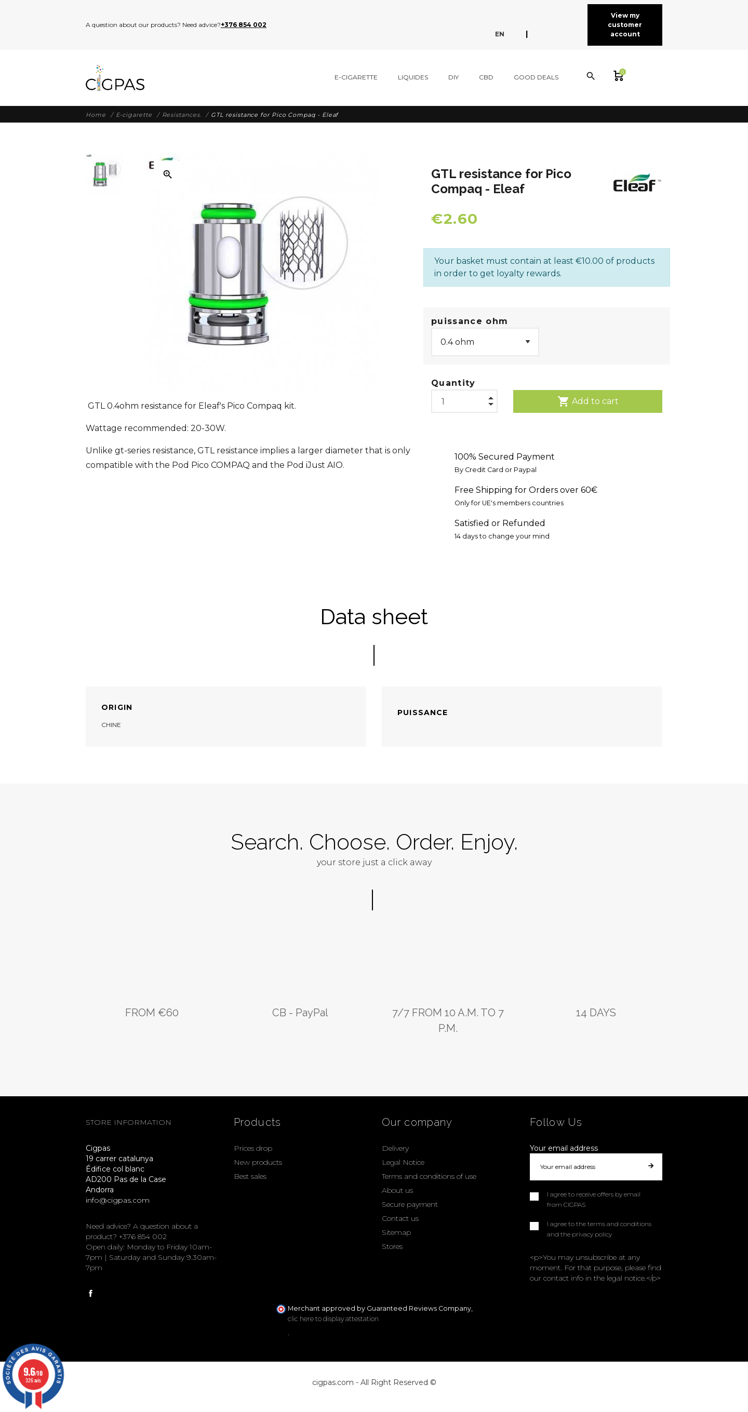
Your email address (564, 1148)
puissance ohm (469, 321)
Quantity (453, 383)
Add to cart (588, 401)
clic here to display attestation (333, 1319)
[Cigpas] (115, 78)
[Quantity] (464, 399)
